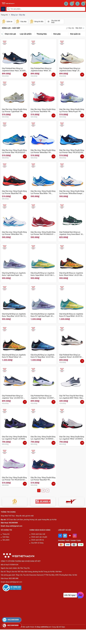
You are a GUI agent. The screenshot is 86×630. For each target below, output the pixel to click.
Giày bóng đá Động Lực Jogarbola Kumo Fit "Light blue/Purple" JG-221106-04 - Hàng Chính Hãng (42, 315)
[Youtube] (70, 536)
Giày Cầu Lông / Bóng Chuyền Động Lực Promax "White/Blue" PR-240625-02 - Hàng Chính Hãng (14, 233)
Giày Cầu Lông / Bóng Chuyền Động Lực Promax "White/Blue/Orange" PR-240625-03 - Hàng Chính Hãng (71, 192)
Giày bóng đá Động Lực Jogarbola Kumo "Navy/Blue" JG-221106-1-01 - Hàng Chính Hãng (14, 315)
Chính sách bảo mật (38, 534)
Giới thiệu (6, 537)
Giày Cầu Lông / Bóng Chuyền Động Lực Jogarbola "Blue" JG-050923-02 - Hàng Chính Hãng (43, 438)
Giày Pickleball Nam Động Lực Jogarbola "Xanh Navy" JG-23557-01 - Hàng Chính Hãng (42, 397)
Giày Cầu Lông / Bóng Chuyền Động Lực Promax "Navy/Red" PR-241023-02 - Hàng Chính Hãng (43, 479)
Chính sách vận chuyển (39, 537)
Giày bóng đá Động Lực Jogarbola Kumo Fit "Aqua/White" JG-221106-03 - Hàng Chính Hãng (71, 315)
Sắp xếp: (70, 28)
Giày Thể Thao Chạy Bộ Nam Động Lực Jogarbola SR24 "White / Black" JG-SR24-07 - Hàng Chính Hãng (71, 397)
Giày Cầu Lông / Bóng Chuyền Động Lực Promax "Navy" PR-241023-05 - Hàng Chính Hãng (71, 151)
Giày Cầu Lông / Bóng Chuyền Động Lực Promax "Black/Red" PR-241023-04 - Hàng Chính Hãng (14, 192)
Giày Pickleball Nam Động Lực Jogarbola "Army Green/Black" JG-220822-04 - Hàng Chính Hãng (71, 233)
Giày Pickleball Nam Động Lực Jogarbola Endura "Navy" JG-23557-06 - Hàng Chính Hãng (14, 69)
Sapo (63, 627)
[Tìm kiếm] (8, 9)
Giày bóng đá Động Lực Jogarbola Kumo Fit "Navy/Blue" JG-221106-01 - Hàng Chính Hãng (42, 356)
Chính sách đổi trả (37, 540)
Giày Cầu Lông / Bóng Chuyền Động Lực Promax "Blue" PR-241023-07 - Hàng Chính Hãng (14, 151)
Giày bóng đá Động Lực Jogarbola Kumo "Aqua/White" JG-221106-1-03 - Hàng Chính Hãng (42, 274)
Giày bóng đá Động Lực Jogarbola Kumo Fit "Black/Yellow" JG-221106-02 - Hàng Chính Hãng (14, 356)
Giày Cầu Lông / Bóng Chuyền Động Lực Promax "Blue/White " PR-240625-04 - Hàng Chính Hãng (43, 192)
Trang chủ (6, 534)
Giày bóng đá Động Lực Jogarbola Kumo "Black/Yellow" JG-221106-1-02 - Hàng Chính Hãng (71, 274)
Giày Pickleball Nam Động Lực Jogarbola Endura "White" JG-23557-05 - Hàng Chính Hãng (41, 69)
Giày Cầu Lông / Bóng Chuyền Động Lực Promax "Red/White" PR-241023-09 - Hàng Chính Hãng (43, 110)
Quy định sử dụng (37, 543)
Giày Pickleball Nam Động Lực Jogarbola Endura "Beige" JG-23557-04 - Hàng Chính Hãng (69, 69)
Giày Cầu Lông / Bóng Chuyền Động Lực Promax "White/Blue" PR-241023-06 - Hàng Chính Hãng (43, 151)
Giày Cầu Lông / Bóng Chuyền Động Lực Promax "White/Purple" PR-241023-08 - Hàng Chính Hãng (71, 110)
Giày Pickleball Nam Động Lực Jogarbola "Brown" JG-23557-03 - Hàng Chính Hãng (70, 356)
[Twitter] (65, 536)
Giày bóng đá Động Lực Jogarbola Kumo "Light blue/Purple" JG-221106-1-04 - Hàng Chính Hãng (14, 274)
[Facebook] (60, 536)
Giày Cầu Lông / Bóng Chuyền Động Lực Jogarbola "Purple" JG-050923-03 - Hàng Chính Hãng (14, 438)
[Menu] (3, 9)
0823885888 (13, 523)
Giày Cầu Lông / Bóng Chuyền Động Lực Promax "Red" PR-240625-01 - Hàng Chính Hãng (43, 233)
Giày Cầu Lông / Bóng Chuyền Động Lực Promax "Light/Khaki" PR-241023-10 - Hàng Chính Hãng (14, 110)
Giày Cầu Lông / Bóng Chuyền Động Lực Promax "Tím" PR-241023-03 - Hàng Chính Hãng (14, 479)
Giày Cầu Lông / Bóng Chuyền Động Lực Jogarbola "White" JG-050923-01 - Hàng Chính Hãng (71, 438)
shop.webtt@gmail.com (14, 526)
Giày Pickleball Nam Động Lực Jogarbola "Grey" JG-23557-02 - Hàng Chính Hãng (13, 397)
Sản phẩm (6, 540)
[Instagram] (75, 536)
